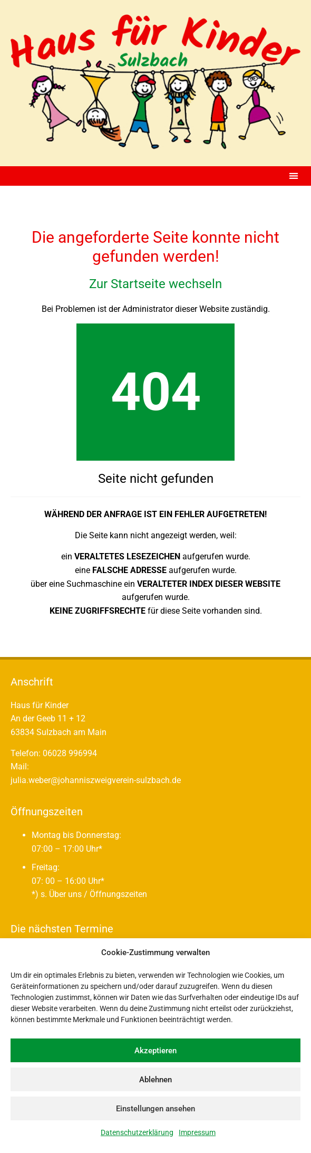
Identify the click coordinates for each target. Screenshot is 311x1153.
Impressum (197, 1132)
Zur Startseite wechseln (155, 284)
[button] (293, 176)
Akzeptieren (155, 1050)
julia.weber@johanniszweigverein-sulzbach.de (96, 780)
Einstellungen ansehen (155, 1108)
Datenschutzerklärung (137, 1132)
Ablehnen (155, 1079)
